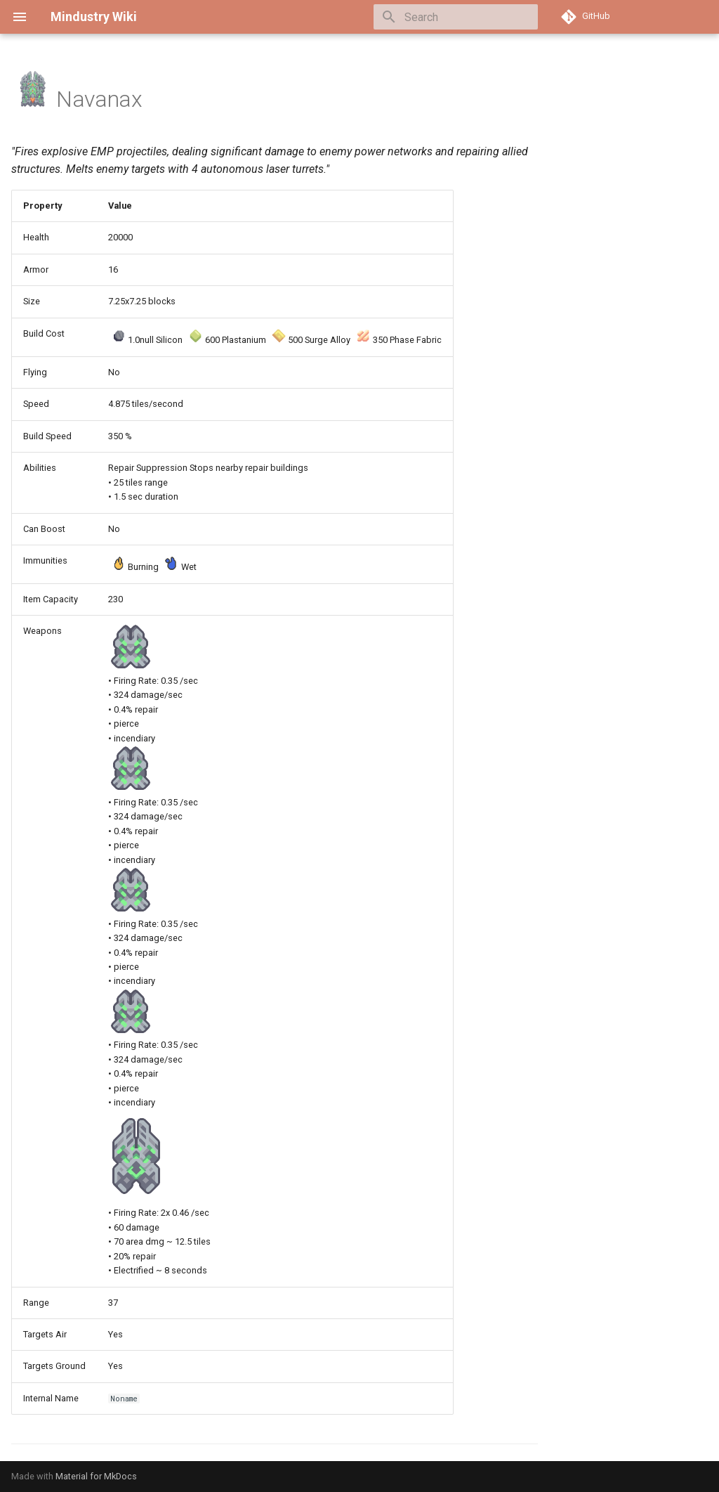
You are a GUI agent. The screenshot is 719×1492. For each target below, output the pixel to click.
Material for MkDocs (96, 1476)
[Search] (456, 17)
